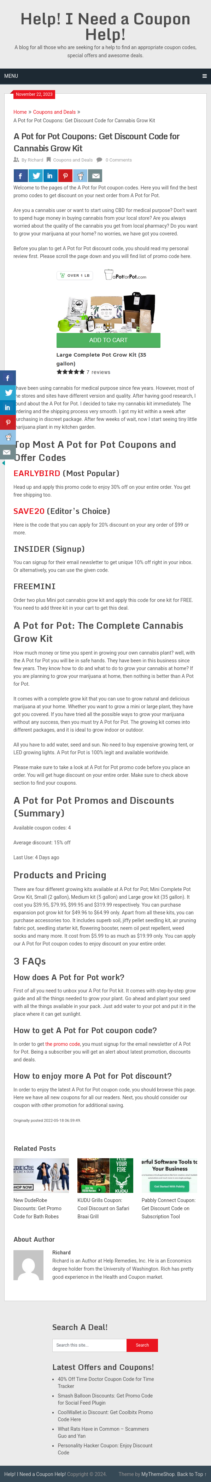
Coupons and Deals (54, 112)
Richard (35, 160)
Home (20, 112)
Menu (11, 76)
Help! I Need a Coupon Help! (105, 26)
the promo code (62, 1044)
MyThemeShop (158, 1474)
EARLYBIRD (36, 473)
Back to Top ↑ (192, 1474)
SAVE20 (29, 511)
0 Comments (119, 160)
